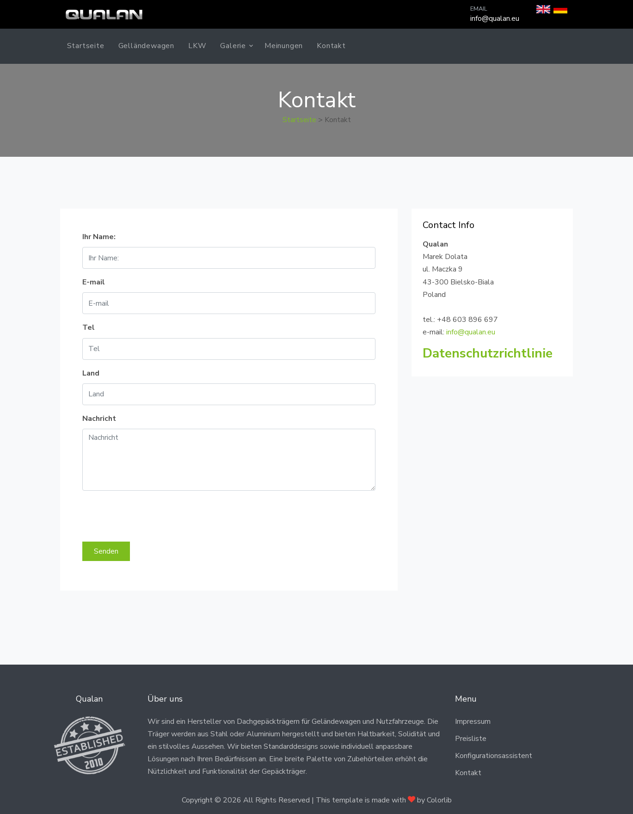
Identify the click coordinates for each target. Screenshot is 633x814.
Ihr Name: (99, 237)
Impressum (473, 721)
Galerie (233, 46)
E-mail (93, 282)
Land (90, 373)
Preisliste (470, 739)
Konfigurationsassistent (493, 756)
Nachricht (99, 418)
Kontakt (331, 46)
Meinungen (283, 46)
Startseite (85, 46)
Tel (88, 327)
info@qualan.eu (494, 18)
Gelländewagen (146, 46)
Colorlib (439, 800)
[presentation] (152, 516)
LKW (197, 46)
